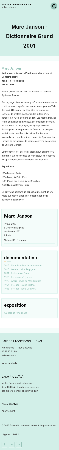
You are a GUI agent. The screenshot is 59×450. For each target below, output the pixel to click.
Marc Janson (11, 68)
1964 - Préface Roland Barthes (20, 285)
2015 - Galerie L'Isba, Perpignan (20, 269)
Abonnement (8, 411)
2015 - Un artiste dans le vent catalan (23, 265)
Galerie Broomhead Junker (16, 4)
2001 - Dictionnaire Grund (17, 273)
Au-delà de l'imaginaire (15, 313)
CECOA (11, 387)
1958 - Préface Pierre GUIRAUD (20, 288)
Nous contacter (10, 363)
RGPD (16, 434)
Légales (6, 434)
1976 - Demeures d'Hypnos (18, 277)
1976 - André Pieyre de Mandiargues (22, 281)
